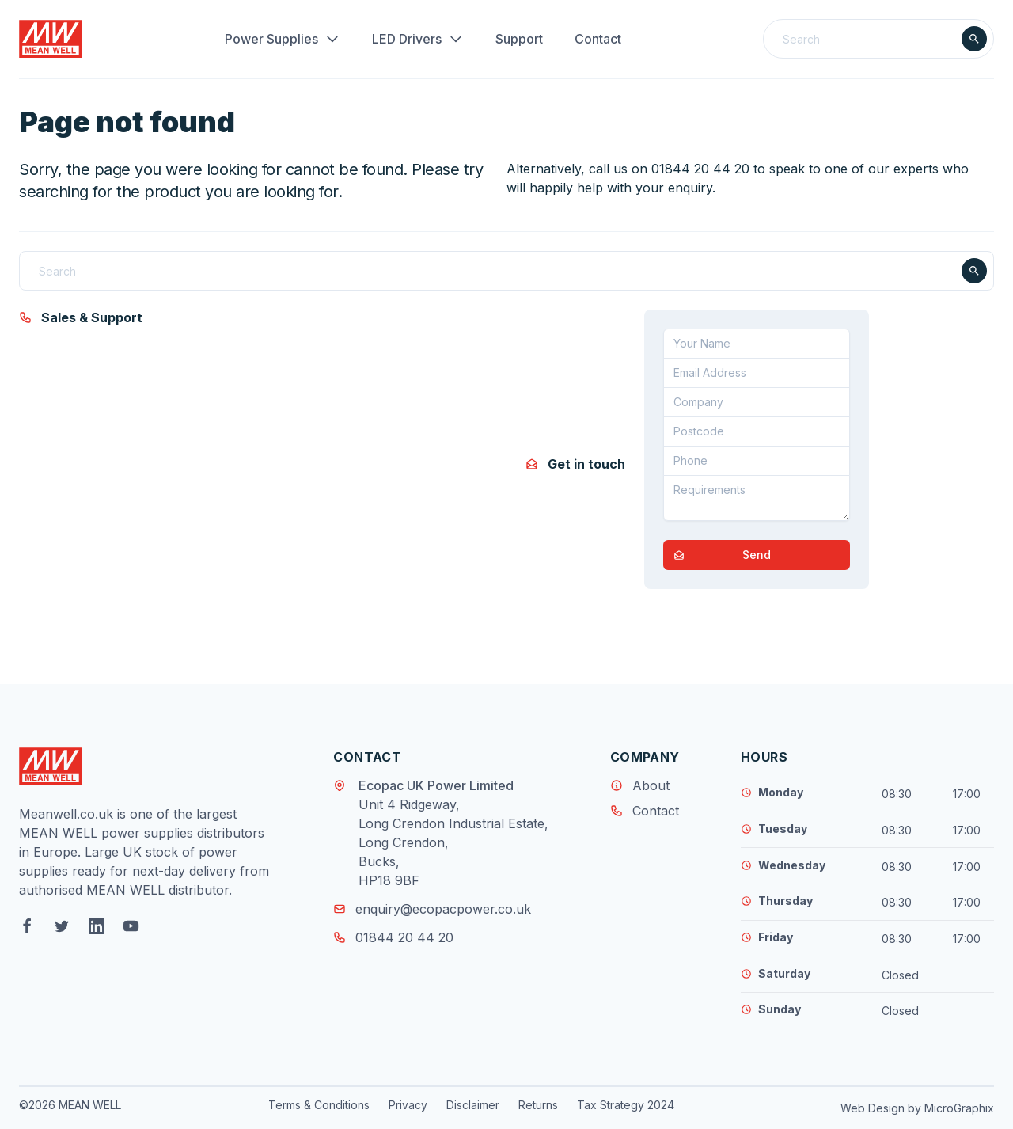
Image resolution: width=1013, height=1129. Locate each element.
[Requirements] (756, 498)
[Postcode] (756, 431)
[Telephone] (756, 461)
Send (717, 555)
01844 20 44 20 (393, 937)
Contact (598, 39)
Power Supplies (282, 39)
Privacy (408, 1105)
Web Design (872, 1108)
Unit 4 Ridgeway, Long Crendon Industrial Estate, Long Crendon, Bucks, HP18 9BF (453, 842)
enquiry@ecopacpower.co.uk (432, 909)
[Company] (756, 402)
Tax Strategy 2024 (625, 1105)
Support (519, 39)
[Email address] (756, 373)
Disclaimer (472, 1105)
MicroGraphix (959, 1108)
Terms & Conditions (319, 1105)
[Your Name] (756, 344)
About (651, 785)
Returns (538, 1105)
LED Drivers (418, 39)
